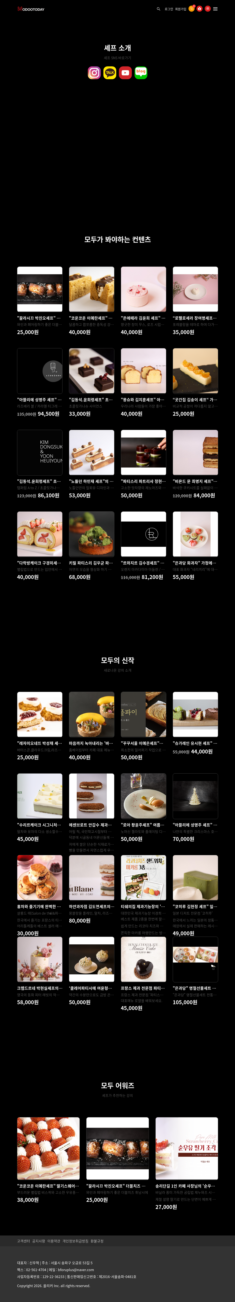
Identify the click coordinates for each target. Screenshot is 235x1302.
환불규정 (97, 1240)
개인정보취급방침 (75, 1240)
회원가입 (180, 9)
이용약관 (53, 1240)
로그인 (169, 9)
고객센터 (23, 1240)
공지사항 (38, 1240)
